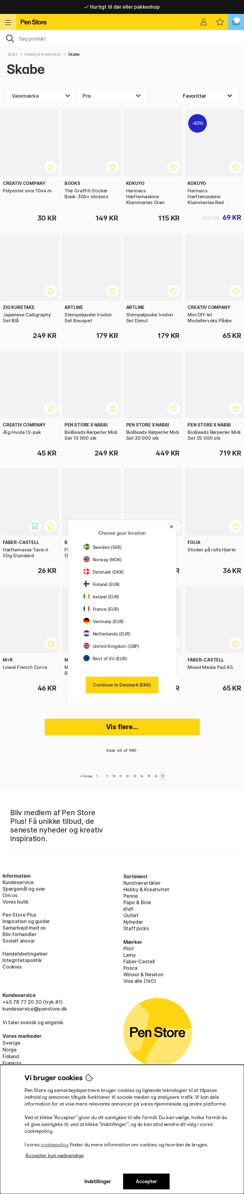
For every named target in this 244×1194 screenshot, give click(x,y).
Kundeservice (18, 882)
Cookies (12, 967)
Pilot (128, 948)
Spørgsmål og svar (23, 889)
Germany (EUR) (103, 621)
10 (114, 776)
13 (134, 776)
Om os (9, 895)
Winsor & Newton (143, 974)
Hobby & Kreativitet (42, 54)
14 (141, 776)
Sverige (11, 1043)
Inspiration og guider (26, 921)
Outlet (131, 915)
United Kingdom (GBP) (111, 646)
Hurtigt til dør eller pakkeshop (121, 7)
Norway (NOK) (102, 559)
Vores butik (15, 902)
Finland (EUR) (101, 584)
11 (120, 776)
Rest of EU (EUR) (105, 658)
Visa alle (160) (139, 981)
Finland (10, 1056)
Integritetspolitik (22, 960)
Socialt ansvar (18, 941)
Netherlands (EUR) (107, 633)
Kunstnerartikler (142, 883)
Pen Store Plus (19, 915)
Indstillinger (97, 1181)
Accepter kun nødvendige (54, 1155)
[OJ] (122, 38)
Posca (130, 968)
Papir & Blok (137, 902)
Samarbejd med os (24, 928)
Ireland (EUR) (101, 596)
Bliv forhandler (19, 934)
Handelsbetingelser (25, 954)
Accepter (146, 1181)
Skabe (74, 54)
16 (156, 776)
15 (149, 776)
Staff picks (136, 928)
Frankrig (11, 1063)
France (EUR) (101, 609)
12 (127, 776)
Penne (130, 896)
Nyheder (133, 922)
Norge (9, 1049)
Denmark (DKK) (103, 572)
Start (12, 54)
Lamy (129, 955)
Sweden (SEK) (102, 547)
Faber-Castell (139, 961)
